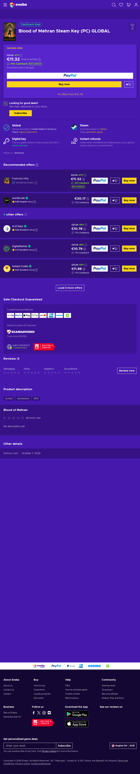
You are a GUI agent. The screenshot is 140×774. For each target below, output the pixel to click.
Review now (127, 370)
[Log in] (136, 4)
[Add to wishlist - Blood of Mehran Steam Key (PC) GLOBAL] (132, 27)
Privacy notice (49, 751)
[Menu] (5, 4)
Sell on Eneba (10, 713)
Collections (39, 690)
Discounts (39, 698)
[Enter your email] (29, 746)
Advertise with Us (12, 717)
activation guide (95, 132)
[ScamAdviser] (21, 332)
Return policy (72, 698)
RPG (36, 398)
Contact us (8, 690)
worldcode (18, 198)
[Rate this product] (14, 418)
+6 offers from (70, 94)
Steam (104, 129)
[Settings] (123, 746)
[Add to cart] (128, 84)
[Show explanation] (34, 201)
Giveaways (107, 690)
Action (9, 398)
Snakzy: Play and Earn (113, 698)
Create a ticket (72, 694)
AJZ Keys (17, 226)
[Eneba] (18, 4)
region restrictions (28, 132)
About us (7, 686)
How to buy (39, 686)
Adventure (23, 398)
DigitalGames (19, 246)
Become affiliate (110, 694)
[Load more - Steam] (74, 127)
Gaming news (108, 686)
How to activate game (76, 690)
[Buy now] (70, 76)
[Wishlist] (121, 4)
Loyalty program (42, 694)
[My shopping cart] (128, 4)
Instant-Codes (20, 266)
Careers (7, 694)
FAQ (67, 686)
